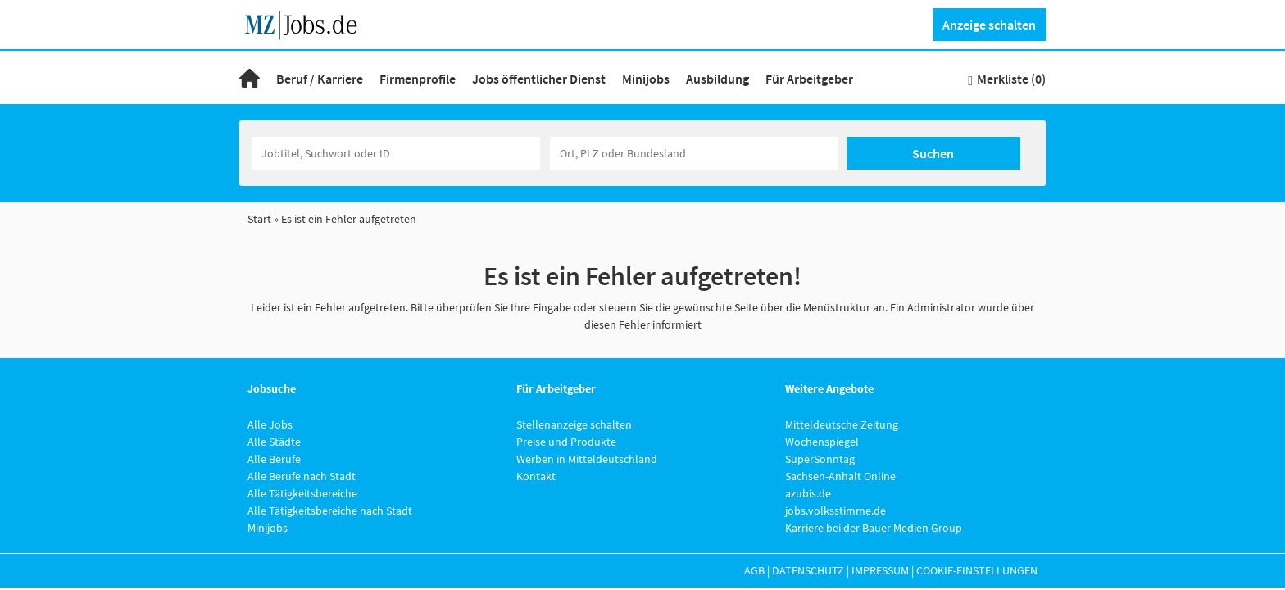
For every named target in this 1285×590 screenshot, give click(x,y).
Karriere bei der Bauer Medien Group (873, 527)
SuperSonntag (820, 459)
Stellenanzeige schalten (574, 424)
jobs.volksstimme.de (835, 510)
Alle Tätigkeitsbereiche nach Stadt (329, 510)
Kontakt (536, 476)
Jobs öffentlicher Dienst (539, 78)
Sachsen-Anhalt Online (840, 476)
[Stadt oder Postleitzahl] (694, 153)
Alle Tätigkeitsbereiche (302, 493)
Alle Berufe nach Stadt (301, 476)
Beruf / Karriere (319, 78)
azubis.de (808, 493)
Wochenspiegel (822, 441)
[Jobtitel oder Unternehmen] (396, 153)
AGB (754, 570)
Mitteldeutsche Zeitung (841, 424)
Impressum (880, 570)
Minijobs (646, 78)
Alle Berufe (274, 459)
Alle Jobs (270, 424)
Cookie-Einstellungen (977, 570)
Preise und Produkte (566, 441)
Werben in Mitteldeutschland (586, 459)
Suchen (933, 153)
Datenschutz (808, 570)
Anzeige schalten (989, 24)
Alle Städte (274, 441)
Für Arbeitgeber (809, 78)
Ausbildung (717, 78)
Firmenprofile (417, 78)
